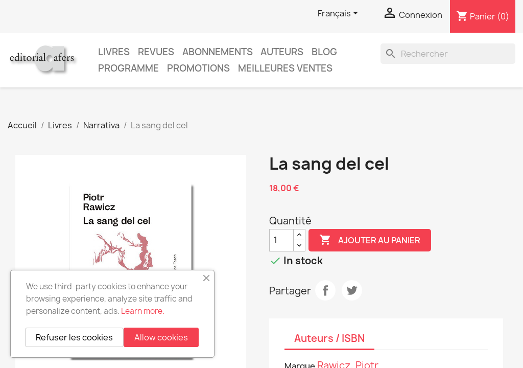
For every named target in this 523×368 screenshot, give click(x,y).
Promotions (198, 68)
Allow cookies (161, 337)
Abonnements (217, 51)
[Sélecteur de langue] (340, 14)
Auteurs (281, 51)
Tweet (352, 290)
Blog (324, 51)
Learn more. (142, 311)
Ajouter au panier (369, 240)
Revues (156, 51)
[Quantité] (281, 240)
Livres (114, 51)
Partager (325, 290)
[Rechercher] (448, 53)
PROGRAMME (128, 68)
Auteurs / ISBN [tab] (329, 338)
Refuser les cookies (74, 337)
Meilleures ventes (285, 68)
